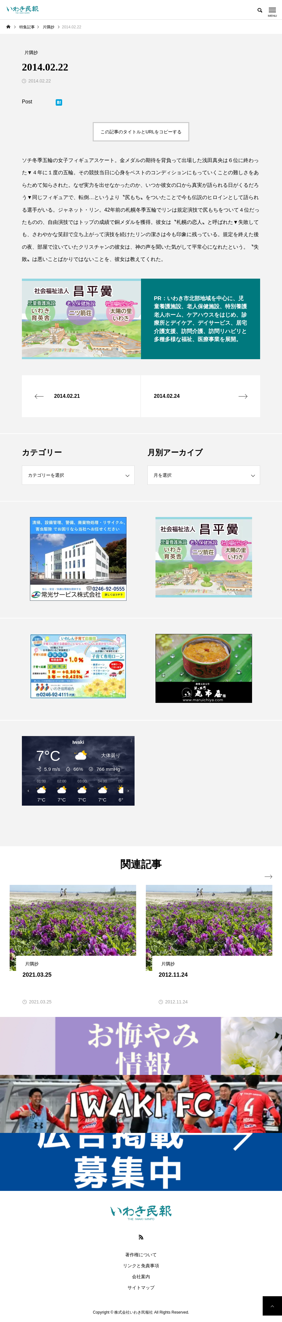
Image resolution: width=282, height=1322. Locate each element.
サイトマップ (141, 1287)
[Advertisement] (203, 783)
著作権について (141, 1254)
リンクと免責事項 (141, 1265)
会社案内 (141, 1276)
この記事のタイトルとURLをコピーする (141, 131)
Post (27, 101)
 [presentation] (268, 877)
